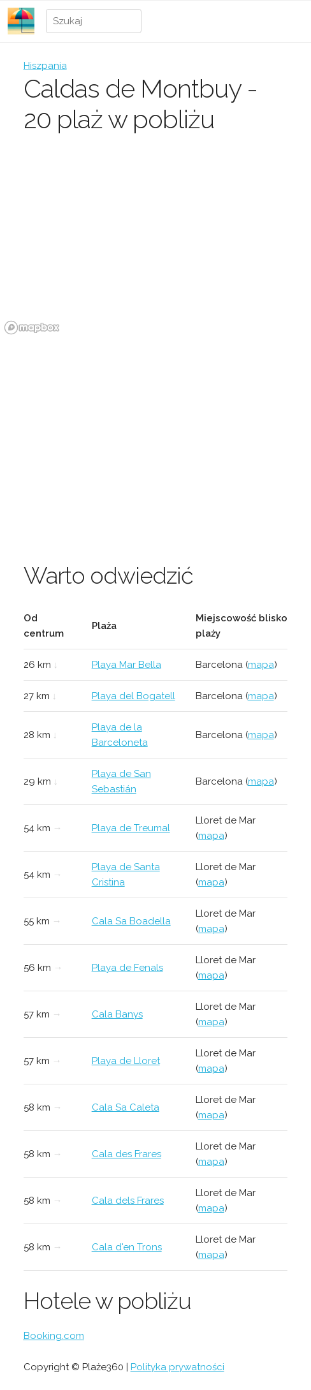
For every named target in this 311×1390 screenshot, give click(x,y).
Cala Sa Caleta (125, 1107)
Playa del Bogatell (133, 696)
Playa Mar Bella (126, 664)
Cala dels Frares (128, 1200)
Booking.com (54, 1336)
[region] (155, 243)
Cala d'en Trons (127, 1247)
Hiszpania (45, 65)
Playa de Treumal (131, 828)
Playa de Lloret (126, 1061)
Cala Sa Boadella (131, 921)
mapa (261, 664)
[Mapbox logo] (32, 327)
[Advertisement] (155, 434)
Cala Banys (117, 1014)
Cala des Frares (126, 1154)
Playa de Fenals (127, 967)
